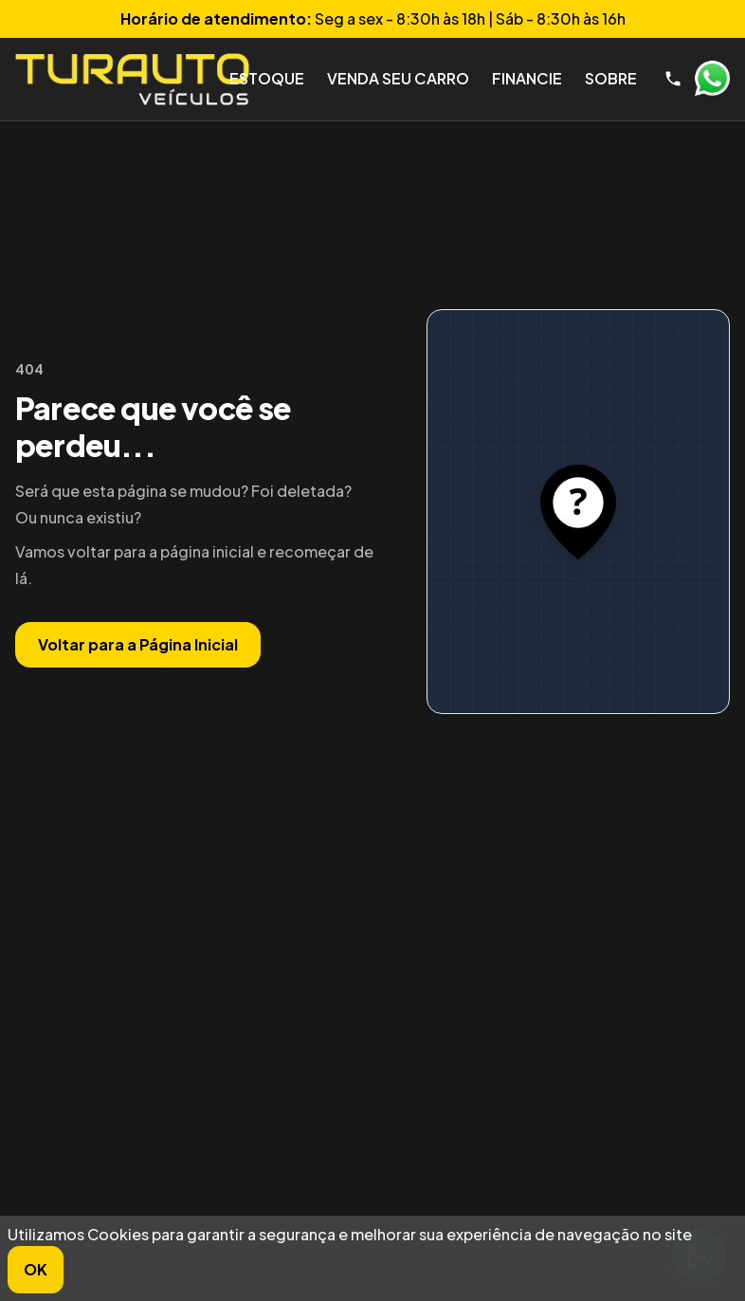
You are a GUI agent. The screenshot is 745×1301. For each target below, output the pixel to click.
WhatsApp (712, 79)
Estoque (266, 78)
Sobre (611, 78)
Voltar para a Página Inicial (138, 644)
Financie (527, 78)
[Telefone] (672, 78)
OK (35, 1269)
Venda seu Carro (398, 78)
